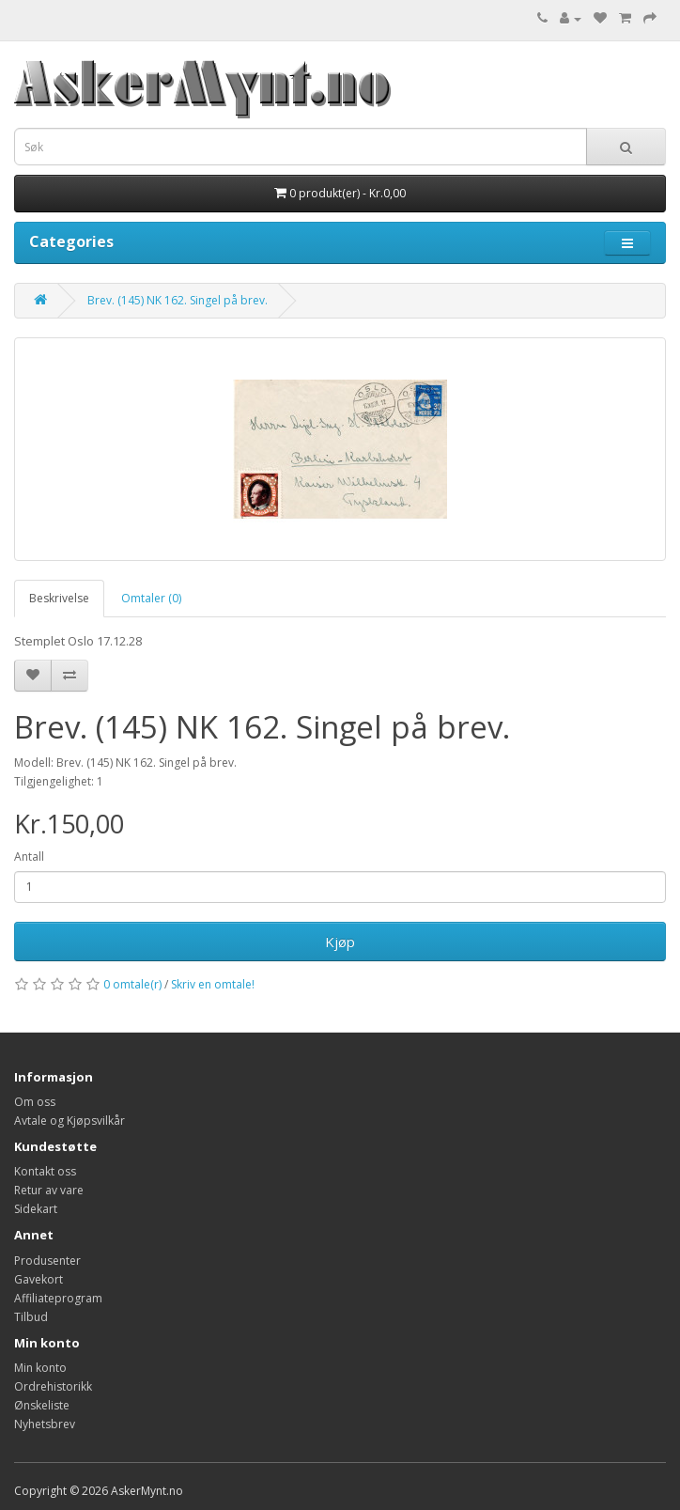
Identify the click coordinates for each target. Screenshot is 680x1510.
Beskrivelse (59, 598)
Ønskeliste (42, 1405)
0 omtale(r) (132, 984)
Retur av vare (49, 1190)
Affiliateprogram (58, 1298)
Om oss (34, 1102)
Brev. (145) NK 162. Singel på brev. (177, 300)
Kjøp (340, 941)
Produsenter (47, 1261)
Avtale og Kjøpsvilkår (69, 1121)
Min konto (40, 1368)
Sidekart (35, 1209)
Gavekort (38, 1279)
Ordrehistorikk (53, 1386)
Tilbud (31, 1317)
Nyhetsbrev (44, 1424)
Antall (29, 856)
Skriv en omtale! (213, 984)
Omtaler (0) (151, 598)
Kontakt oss (45, 1171)
